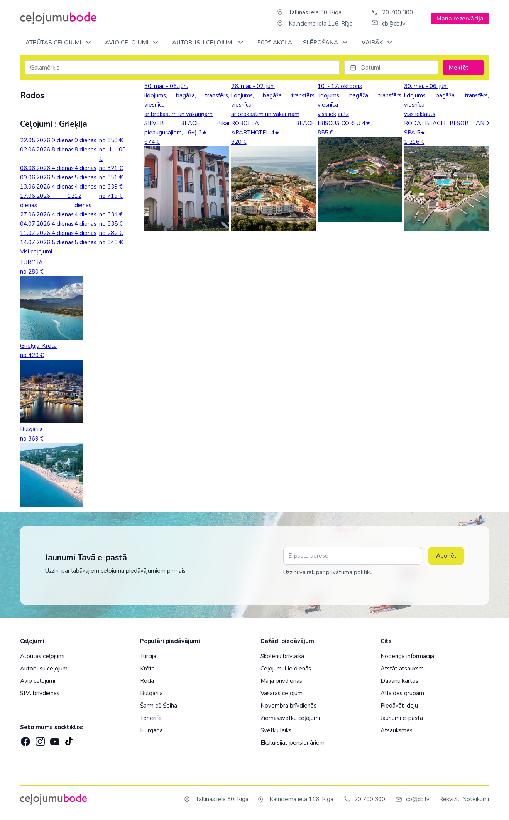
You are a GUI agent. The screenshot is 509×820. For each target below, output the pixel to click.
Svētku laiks (275, 730)
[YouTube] (54, 739)
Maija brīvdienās (281, 681)
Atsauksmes (396, 730)
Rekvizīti (450, 799)
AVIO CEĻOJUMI (133, 43)
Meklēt (463, 67)
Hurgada (151, 730)
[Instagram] (39, 739)
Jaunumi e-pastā (401, 718)
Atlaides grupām (402, 693)
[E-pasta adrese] (352, 556)
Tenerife (151, 718)
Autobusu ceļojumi (44, 668)
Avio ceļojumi (37, 681)
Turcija (148, 656)
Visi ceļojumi (36, 251)
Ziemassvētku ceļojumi (290, 718)
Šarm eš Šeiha (158, 705)
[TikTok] (68, 739)
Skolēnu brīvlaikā (282, 656)
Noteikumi (475, 799)
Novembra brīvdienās (288, 705)
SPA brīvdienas (39, 693)
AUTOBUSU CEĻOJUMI (209, 43)
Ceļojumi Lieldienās (285, 668)
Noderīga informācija (407, 656)
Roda (147, 681)
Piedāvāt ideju (399, 705)
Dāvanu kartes (399, 681)
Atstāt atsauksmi (402, 668)
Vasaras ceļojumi (282, 693)
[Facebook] (24, 739)
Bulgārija (151, 693)
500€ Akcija (274, 42)
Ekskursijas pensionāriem (292, 743)
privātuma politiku (349, 572)
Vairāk (378, 43)
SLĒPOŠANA (326, 43)
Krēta (147, 668)
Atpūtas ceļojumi (59, 43)
